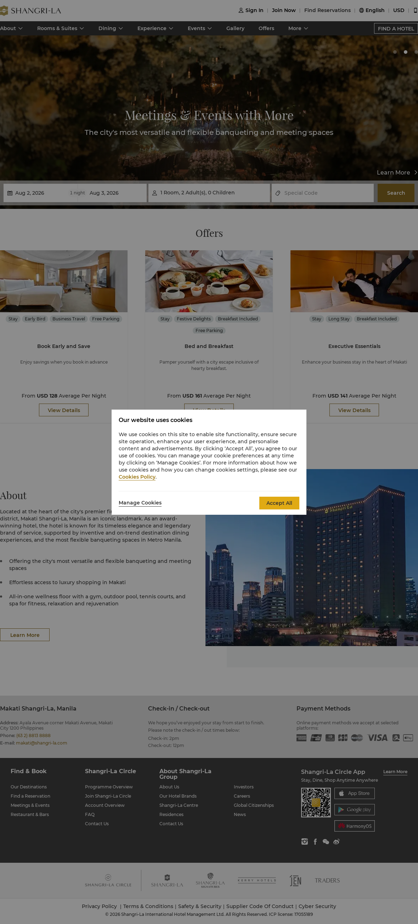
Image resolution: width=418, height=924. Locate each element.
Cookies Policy (137, 477)
